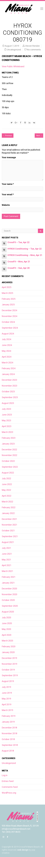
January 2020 (8, 652)
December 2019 (9, 658)
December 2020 (9, 588)
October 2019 (8, 669)
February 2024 (8, 368)
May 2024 (6, 351)
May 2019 (6, 698)
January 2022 (8, 513)
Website (6, 205)
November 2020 (9, 594)
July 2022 (6, 478)
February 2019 (8, 716)
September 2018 (10, 745)
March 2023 (7, 432)
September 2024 (10, 328)
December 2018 (9, 727)
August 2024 (8, 333)
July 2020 (6, 617)
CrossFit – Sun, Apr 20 (19, 268)
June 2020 (7, 623)
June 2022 (7, 484)
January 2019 (8, 722)
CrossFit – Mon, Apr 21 (19, 261)
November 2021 (9, 524)
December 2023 (9, 380)
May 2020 (6, 629)
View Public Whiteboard (13, 66)
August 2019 (8, 681)
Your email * (8, 194)
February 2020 (8, 646)
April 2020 (6, 635)
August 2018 (8, 750)
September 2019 (10, 675)
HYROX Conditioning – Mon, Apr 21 (25, 255)
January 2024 (8, 374)
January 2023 (8, 443)
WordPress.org (9, 792)
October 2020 (8, 600)
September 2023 (10, 397)
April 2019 (6, 704)
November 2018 (9, 733)
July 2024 (6, 339)
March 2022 (7, 501)
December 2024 (9, 310)
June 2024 (7, 345)
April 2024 (6, 356)
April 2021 (6, 565)
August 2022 (8, 472)
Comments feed (10, 787)
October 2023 (8, 391)
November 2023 (9, 385)
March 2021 (7, 571)
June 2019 (7, 693)
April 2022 (6, 496)
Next (39, 135)
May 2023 (6, 420)
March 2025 (7, 293)
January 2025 (8, 304)
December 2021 (9, 519)
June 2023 (7, 414)
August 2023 (8, 403)
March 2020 (7, 640)
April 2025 (6, 287)
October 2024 (8, 322)
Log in (4, 775)
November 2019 (9, 664)
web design (22, 850)
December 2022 (9, 449)
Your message (9, 157)
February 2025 (8, 299)
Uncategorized (14, 49)
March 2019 (7, 710)
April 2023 (6, 426)
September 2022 (10, 467)
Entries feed (7, 781)
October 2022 (8, 461)
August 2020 (8, 611)
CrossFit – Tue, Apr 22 (18, 242)
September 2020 (10, 606)
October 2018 (8, 739)
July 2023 (6, 409)
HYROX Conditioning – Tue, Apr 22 (25, 248)
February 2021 (8, 577)
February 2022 (8, 507)
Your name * (8, 184)
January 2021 (8, 582)
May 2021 (6, 559)
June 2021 (7, 554)
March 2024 (7, 362)
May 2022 (6, 490)
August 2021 (8, 542)
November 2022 (9, 455)
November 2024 (9, 316)
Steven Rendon (32, 46)
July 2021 (6, 548)
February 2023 (8, 438)
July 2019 (6, 687)
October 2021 (8, 530)
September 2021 (10, 536)
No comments (34, 49)
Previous (7, 135)
